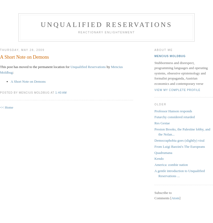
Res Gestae (162, 123)
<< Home (6, 107)
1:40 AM (61, 92)
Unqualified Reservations (106, 25)
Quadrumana (163, 153)
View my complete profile (177, 90)
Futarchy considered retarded (174, 117)
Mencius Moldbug (170, 56)
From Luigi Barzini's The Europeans (179, 147)
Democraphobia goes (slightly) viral (179, 140)
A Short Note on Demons (24, 57)
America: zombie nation (171, 165)
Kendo (159, 159)
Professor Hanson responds (173, 111)
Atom (175, 198)
